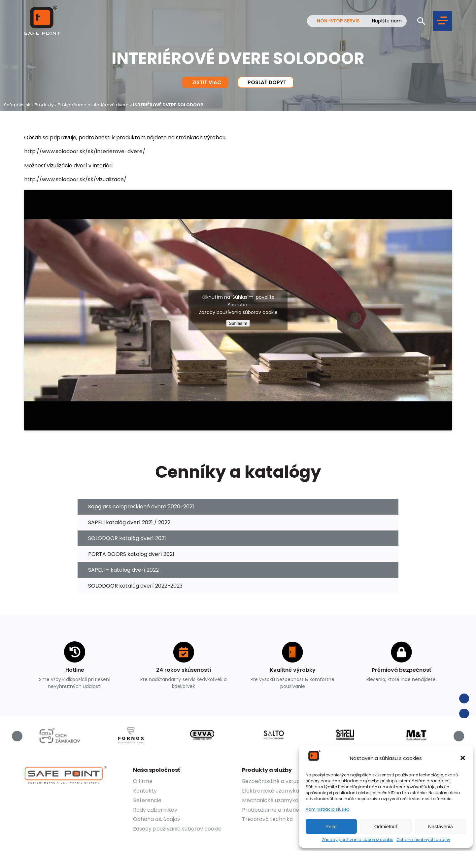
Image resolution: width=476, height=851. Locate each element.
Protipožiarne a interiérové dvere (93, 105)
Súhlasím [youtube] (238, 323)
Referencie (147, 800)
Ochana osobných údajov (423, 839)
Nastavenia (440, 826)
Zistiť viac (205, 82)
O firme (143, 781)
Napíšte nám (387, 21)
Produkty (44, 105)
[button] (462, 758)
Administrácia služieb (327, 809)
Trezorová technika (267, 819)
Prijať (331, 826)
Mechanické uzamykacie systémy (285, 800)
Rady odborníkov (155, 810)
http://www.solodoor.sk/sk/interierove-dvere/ (84, 151)
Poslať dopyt (266, 82)
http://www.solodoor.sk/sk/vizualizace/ (75, 179)
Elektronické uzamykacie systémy (286, 791)
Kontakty (145, 791)
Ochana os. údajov (156, 819)
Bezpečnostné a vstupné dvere (282, 781)
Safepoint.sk (17, 105)
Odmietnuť (386, 826)
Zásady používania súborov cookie (357, 839)
